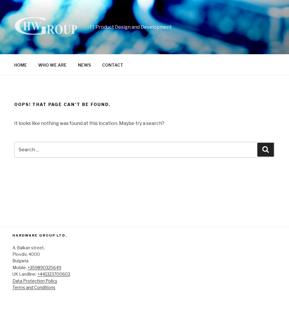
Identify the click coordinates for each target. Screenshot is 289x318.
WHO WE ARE (52, 65)
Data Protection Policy (34, 280)
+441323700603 (53, 274)
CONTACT (112, 65)
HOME (20, 65)
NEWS (84, 65)
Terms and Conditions (33, 287)
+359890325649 (44, 267)
